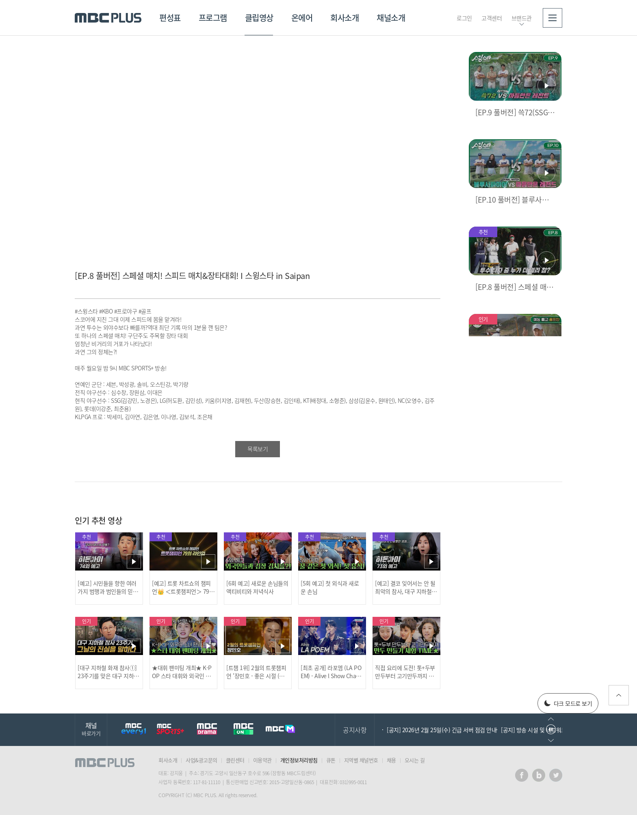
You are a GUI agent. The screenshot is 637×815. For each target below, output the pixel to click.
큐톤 (331, 760)
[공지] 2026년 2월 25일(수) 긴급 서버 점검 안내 (441, 730)
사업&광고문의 (201, 760)
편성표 (170, 18)
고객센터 (491, 18)
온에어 (302, 18)
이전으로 (551, 718)
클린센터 (235, 760)
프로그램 (213, 18)
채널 (91, 728)
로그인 (464, 18)
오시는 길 (415, 760)
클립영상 (259, 18)
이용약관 (262, 760)
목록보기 (257, 449)
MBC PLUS (108, 18)
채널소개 (391, 18)
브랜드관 (521, 18)
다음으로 (551, 740)
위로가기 (619, 695)
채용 (391, 760)
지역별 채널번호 (361, 760)
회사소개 (344, 18)
